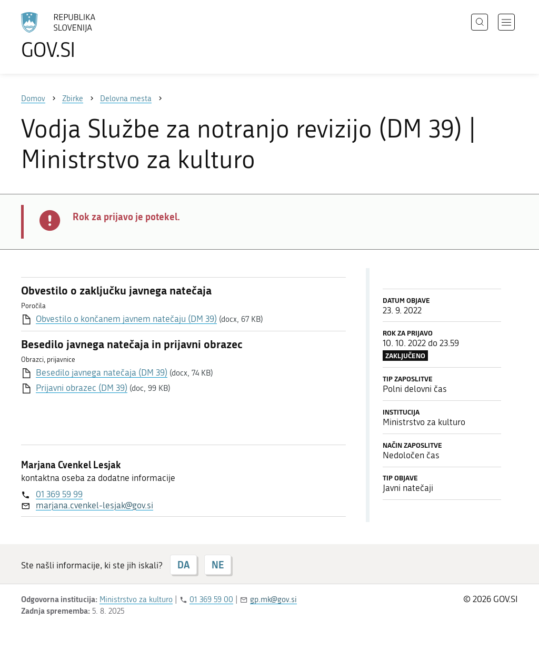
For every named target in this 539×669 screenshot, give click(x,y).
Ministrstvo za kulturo (136, 599)
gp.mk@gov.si (273, 599)
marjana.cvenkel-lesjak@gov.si (94, 505)
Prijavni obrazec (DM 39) (81, 387)
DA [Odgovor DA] (183, 565)
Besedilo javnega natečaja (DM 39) (101, 372)
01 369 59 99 (59, 494)
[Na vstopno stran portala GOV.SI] (87, 36)
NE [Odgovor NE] (218, 565)
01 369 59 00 (211, 599)
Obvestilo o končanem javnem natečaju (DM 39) (126, 318)
